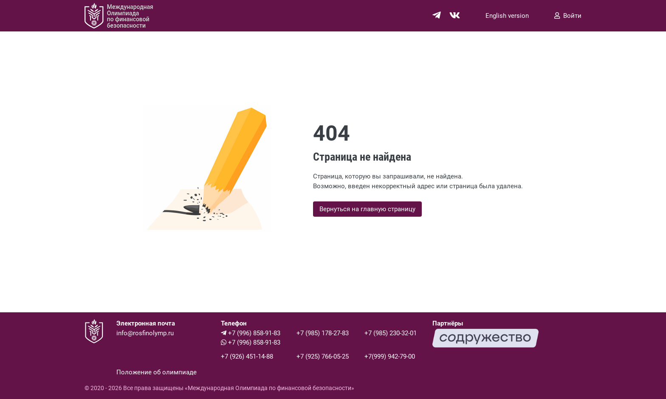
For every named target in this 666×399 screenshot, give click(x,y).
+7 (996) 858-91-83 (250, 333)
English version (507, 16)
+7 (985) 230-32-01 (390, 333)
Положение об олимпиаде (156, 372)
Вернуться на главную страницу (367, 209)
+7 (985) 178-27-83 (322, 333)
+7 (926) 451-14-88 (247, 356)
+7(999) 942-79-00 (389, 356)
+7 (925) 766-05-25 (322, 356)
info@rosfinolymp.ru (145, 333)
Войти (567, 16)
